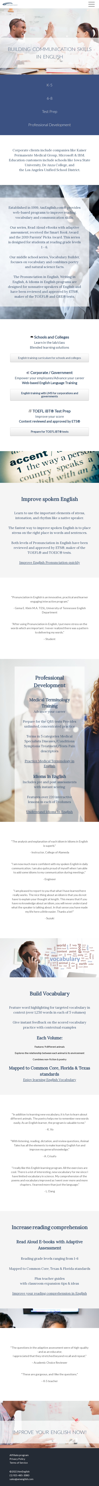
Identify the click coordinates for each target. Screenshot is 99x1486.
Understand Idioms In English (49, 812)
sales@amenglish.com (21, 1478)
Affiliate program (19, 1455)
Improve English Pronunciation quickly (49, 562)
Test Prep (49, 111)
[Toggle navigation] (91, 4)
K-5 (49, 85)
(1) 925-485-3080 (19, 1475)
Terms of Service (19, 1462)
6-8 (49, 98)
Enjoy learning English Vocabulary (49, 1080)
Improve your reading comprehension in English (49, 1293)
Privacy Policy (17, 1458)
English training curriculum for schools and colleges (49, 358)
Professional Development (49, 124)
